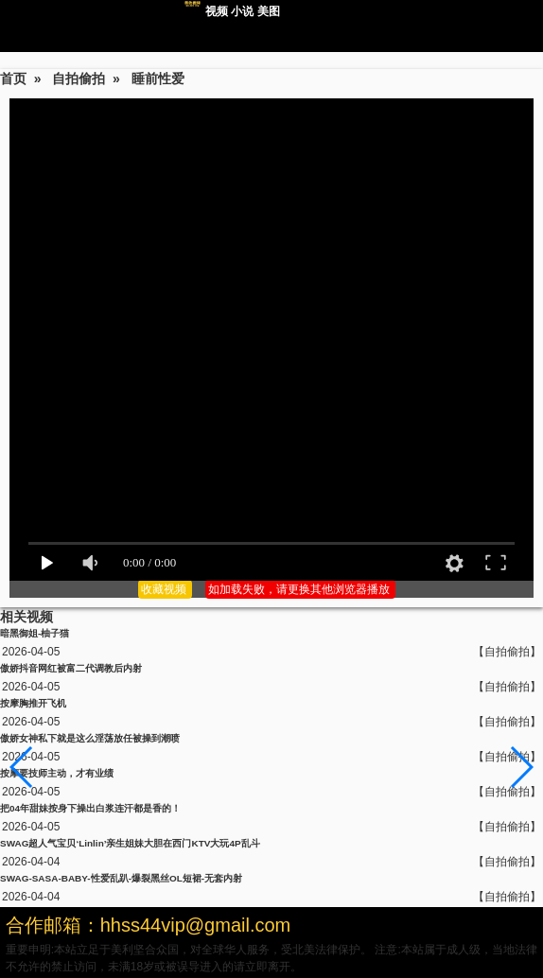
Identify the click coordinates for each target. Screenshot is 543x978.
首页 (13, 78)
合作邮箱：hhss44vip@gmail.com (148, 925)
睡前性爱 (157, 78)
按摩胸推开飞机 (33, 703)
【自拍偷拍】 (507, 651)
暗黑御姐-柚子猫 (34, 633)
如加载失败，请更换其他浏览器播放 (300, 589)
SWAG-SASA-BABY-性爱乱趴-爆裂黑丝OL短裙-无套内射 (121, 878)
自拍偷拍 (78, 78)
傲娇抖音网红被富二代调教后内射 (71, 668)
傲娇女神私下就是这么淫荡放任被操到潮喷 (90, 738)
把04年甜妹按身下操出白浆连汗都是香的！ (90, 808)
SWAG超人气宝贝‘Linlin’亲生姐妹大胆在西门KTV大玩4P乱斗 (130, 843)
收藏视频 (165, 589)
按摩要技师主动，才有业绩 (57, 773)
